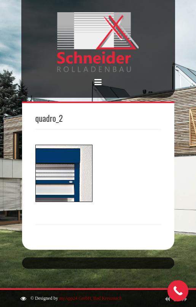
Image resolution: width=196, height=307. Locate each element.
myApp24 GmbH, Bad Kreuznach (90, 298)
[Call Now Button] (177, 290)
